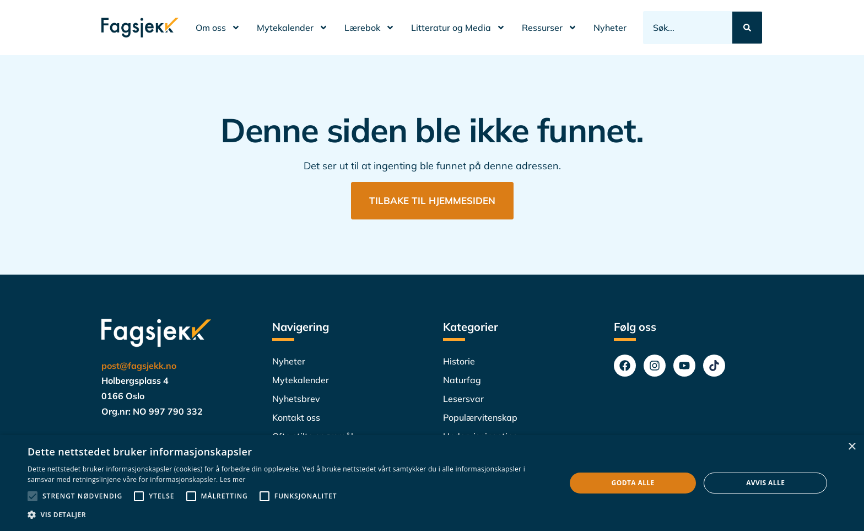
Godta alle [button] (633, 482)
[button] (289, 515)
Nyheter (610, 27)
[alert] (432, 483)
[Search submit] (747, 27)
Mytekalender (292, 27)
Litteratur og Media (458, 27)
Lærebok (369, 27)
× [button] (851, 447)
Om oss (218, 27)
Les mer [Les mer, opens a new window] (233, 479)
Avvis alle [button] (765, 482)
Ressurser (549, 27)
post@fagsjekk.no (138, 365)
